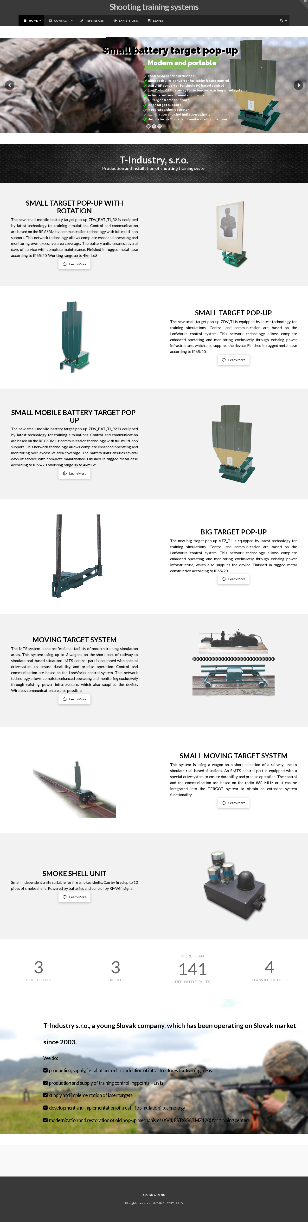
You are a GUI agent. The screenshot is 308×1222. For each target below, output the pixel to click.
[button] (303, 4)
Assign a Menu (153, 1194)
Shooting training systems (154, 6)
